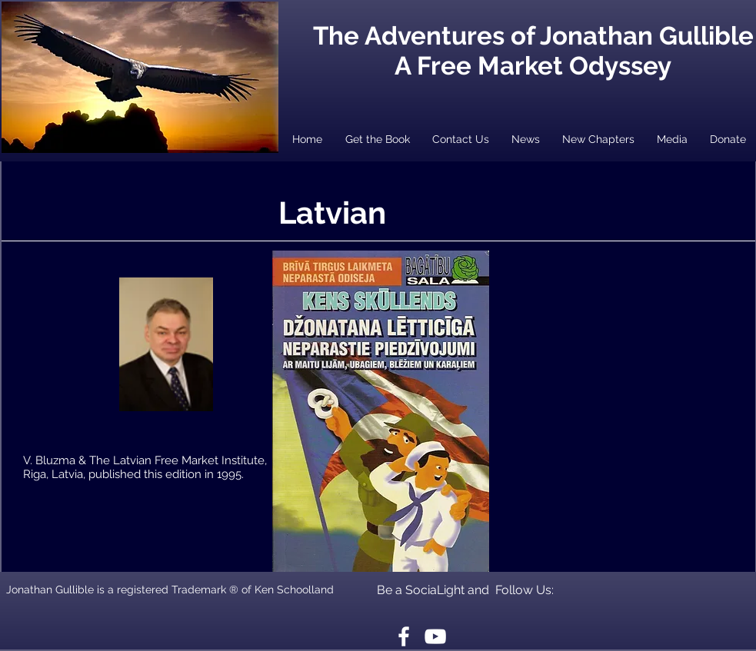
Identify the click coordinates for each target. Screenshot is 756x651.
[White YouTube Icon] (435, 636)
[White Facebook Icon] (404, 636)
